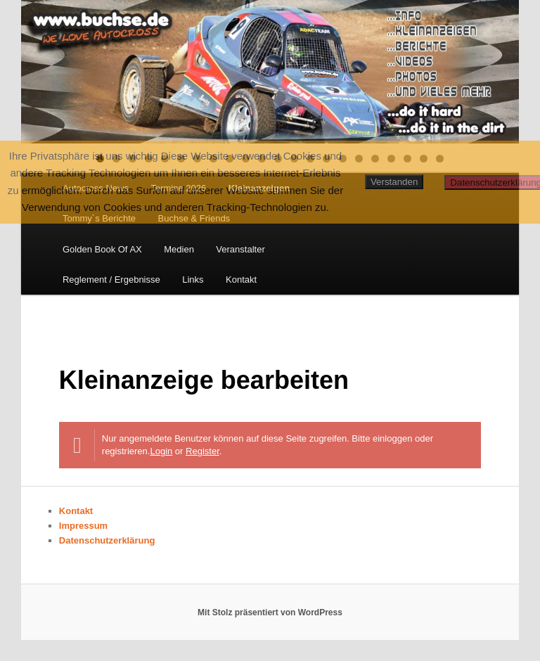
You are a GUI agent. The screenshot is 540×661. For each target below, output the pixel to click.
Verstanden (394, 182)
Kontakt (241, 279)
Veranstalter (240, 249)
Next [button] (501, 68)
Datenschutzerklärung (107, 540)
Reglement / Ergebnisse (111, 279)
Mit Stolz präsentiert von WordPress (270, 612)
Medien (179, 249)
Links (192, 279)
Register (202, 451)
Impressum (83, 525)
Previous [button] (38, 68)
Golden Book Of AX (102, 249)
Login (161, 451)
